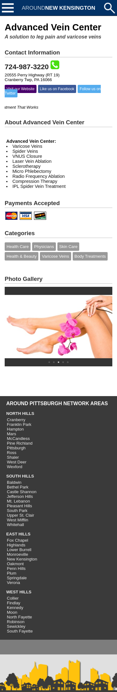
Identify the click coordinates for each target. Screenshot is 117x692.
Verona (13, 582)
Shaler (13, 457)
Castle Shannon (22, 491)
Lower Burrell (19, 549)
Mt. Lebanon (18, 501)
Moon (12, 612)
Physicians (44, 246)
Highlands (16, 545)
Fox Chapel (17, 540)
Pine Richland (19, 443)
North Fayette (19, 617)
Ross (11, 452)
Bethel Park (17, 487)
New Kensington (22, 559)
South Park (17, 510)
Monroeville (17, 554)
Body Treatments (90, 256)
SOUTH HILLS (20, 476)
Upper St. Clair (20, 515)
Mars (11, 433)
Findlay (13, 603)
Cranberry (16, 419)
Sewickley (16, 626)
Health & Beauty (22, 256)
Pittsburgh (16, 448)
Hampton (15, 429)
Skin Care (68, 246)
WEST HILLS (19, 592)
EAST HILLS (18, 534)
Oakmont (15, 563)
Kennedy (15, 607)
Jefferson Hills (20, 496)
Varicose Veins (55, 256)
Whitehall (15, 524)
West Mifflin (17, 520)
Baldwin (14, 482)
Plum (11, 573)
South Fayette (20, 631)
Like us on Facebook (57, 89)
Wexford (14, 466)
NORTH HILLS (20, 413)
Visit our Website (21, 89)
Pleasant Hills (19, 506)
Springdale (17, 578)
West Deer (17, 462)
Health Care (18, 246)
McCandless (18, 438)
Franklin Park (19, 424)
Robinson (15, 621)
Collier (13, 598)
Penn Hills (16, 568)
